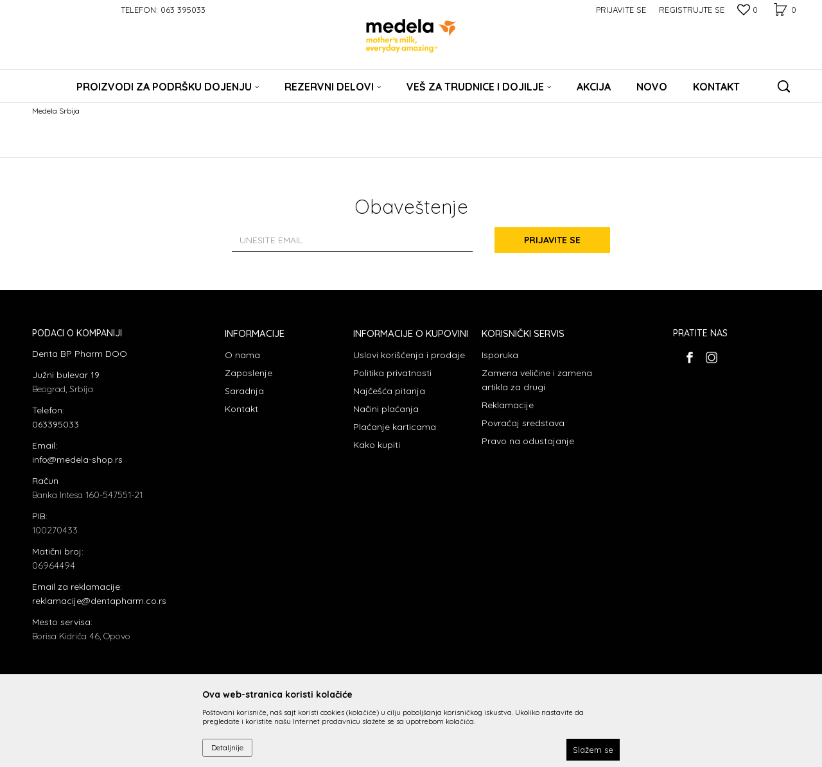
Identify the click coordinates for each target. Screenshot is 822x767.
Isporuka (500, 355)
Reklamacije (508, 405)
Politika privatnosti (392, 373)
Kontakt (241, 409)
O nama (242, 355)
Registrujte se (691, 9)
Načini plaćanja (386, 409)
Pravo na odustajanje (528, 441)
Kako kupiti (376, 445)
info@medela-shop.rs (77, 459)
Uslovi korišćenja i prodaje (409, 355)
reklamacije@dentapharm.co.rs (99, 601)
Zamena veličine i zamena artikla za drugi (537, 380)
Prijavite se (552, 240)
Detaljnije (227, 747)
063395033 (55, 424)
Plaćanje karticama (394, 427)
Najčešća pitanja (389, 391)
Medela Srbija (56, 111)
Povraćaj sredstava (523, 423)
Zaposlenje (248, 373)
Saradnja (244, 391)
